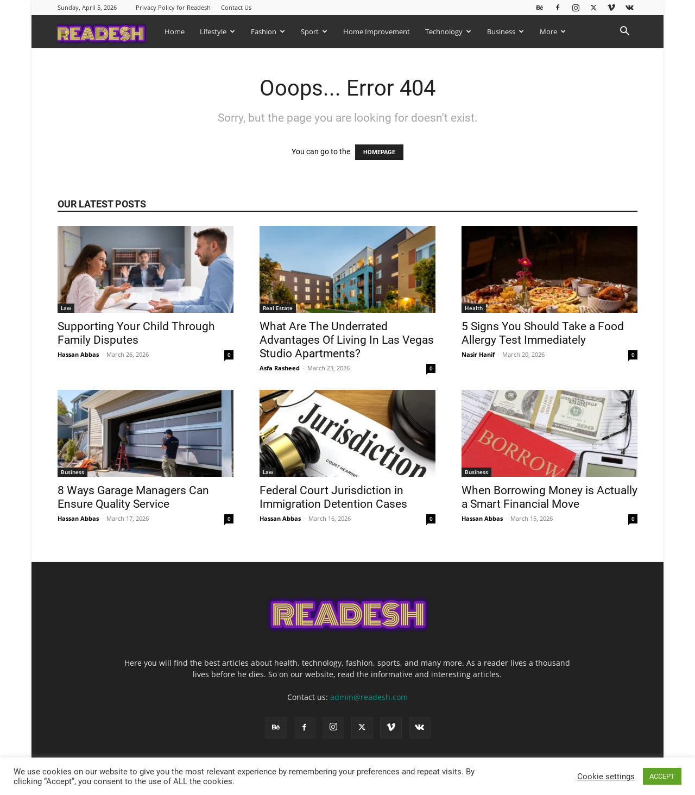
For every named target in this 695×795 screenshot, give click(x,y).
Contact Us (236, 7)
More (553, 31)
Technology (448, 31)
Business (505, 31)
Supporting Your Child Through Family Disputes (136, 333)
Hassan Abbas (78, 354)
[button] (624, 32)
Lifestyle (217, 31)
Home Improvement (376, 31)
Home (175, 31)
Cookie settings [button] (606, 776)
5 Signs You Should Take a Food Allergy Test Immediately (543, 333)
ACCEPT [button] (662, 776)
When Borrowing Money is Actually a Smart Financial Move (549, 497)
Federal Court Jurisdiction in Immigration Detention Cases (335, 497)
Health (474, 308)
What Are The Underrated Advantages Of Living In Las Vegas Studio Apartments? (347, 340)
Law (66, 308)
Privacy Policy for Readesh (173, 7)
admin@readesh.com (369, 697)
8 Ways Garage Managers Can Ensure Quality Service (133, 497)
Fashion (268, 31)
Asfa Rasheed (280, 368)
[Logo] (107, 31)
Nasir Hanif (478, 354)
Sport (314, 31)
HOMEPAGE (379, 152)
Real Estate (278, 308)
